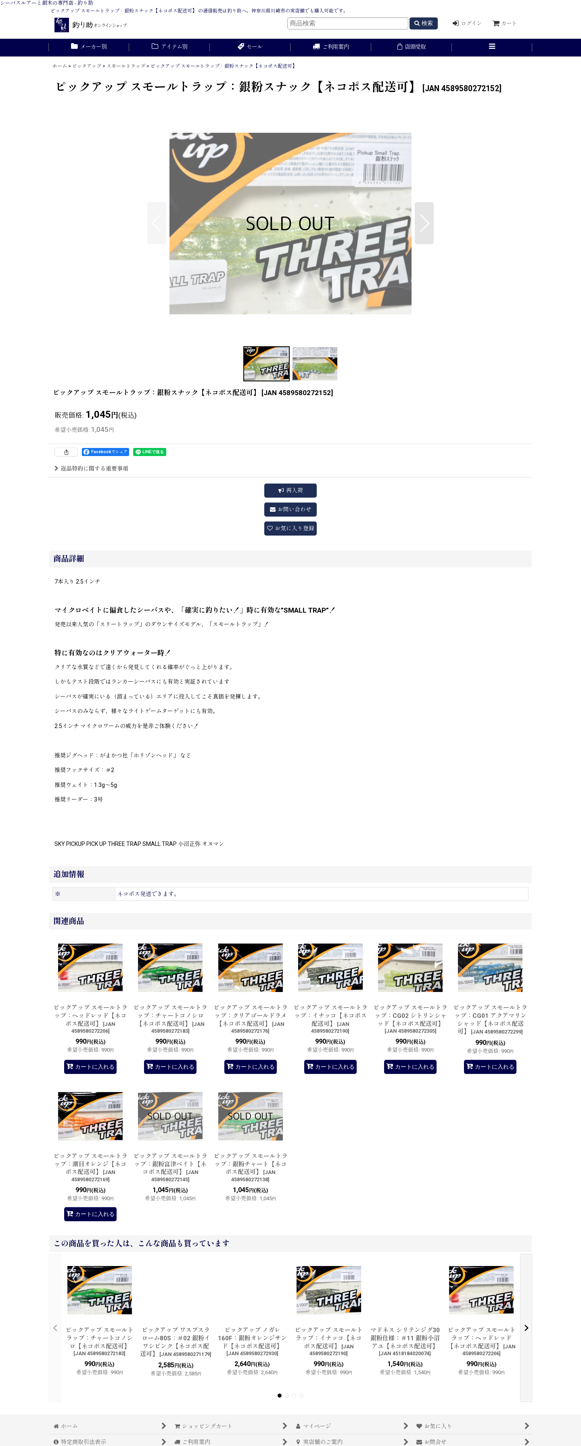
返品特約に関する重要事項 (91, 468)
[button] (492, 48)
